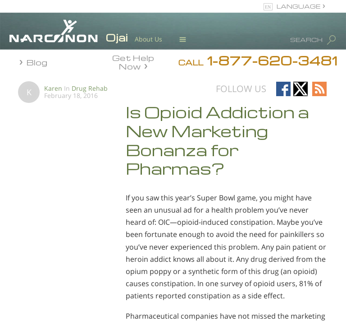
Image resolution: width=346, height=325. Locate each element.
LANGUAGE (298, 6)
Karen (53, 88)
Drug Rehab (90, 88)
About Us (148, 39)
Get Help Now (133, 61)
